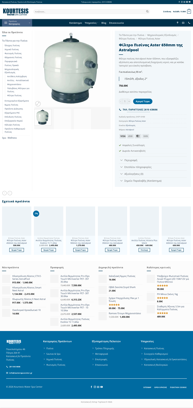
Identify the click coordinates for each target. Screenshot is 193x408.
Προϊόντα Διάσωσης (14, 108)
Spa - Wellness (9, 137)
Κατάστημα (75, 22)
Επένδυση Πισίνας (13, 116)
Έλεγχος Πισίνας (12, 45)
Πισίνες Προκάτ (12, 65)
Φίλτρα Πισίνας (14, 95)
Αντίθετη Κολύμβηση (17, 76)
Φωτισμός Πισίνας (13, 53)
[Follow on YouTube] (189, 2)
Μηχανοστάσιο (14, 84)
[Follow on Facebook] (179, 2)
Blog (103, 22)
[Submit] (147, 11)
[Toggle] (121, 160)
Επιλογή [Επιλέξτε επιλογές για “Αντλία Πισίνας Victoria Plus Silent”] (144, 250)
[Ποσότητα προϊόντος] (125, 101)
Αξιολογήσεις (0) (131, 174)
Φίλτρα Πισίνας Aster (149, 38)
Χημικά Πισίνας (12, 49)
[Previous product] (10, 193)
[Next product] (4, 193)
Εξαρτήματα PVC (12, 113)
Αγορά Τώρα (143, 101)
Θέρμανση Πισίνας (13, 57)
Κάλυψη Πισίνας (12, 124)
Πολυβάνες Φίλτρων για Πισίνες (18, 90)
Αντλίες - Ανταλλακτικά (18, 80)
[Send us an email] (184, 2)
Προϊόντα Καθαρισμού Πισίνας (15, 130)
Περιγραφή (128, 160)
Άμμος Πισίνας (11, 104)
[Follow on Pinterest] (187, 2)
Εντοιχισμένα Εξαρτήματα (17, 100)
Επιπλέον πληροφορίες (135, 167)
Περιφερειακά (11, 61)
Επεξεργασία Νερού (14, 120)
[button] (167, 11)
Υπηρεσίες (91, 22)
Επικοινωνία (116, 22)
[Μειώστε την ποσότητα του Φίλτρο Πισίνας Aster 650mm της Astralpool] (120, 101)
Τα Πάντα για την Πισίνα (14, 40)
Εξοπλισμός (130, 125)
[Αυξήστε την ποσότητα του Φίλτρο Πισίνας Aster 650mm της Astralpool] (129, 101)
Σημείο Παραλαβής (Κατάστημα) (140, 181)
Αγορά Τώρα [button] (16, 250)
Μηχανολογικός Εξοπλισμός (12, 71)
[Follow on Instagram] (182, 2)
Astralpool (130, 129)
